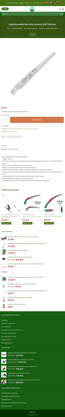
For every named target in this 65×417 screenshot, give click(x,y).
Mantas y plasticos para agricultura (11, 330)
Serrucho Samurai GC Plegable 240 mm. (53, 217)
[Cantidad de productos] (5, 120)
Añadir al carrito (37, 120)
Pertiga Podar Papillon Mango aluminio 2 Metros (9, 217)
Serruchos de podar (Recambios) (48, 28)
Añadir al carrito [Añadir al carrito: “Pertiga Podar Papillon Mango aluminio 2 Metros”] (6, 223)
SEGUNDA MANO (6, 343)
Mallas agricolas (6, 326)
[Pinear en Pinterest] (15, 136)
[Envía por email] (12, 136)
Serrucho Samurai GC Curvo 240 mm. (32, 216)
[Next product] (31, 34)
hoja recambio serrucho (11, 131)
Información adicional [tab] (13, 149)
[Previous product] (34, 34)
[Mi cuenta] (60, 9)
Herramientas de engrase (8, 333)
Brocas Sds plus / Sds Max (8, 336)
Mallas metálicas (6, 339)
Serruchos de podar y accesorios (31, 128)
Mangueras (4, 320)
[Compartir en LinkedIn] (18, 136)
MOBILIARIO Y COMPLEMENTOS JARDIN (14, 403)
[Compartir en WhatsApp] (2, 136)
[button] (5, 9)
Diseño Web (32, 412)
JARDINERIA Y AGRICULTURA (10, 396)
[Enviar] (61, 14)
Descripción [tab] (4, 149)
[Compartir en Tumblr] (21, 136)
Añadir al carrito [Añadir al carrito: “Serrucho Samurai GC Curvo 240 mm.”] (27, 223)
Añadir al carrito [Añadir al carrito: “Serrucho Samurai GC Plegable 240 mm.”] (49, 223)
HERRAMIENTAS (17, 28)
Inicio (8, 28)
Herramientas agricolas (30, 28)
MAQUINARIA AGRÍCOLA (9, 393)
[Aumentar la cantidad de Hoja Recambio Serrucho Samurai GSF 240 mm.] (8, 120)
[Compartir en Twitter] (9, 136)
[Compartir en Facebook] (5, 136)
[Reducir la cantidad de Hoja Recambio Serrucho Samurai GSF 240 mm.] (2, 120)
